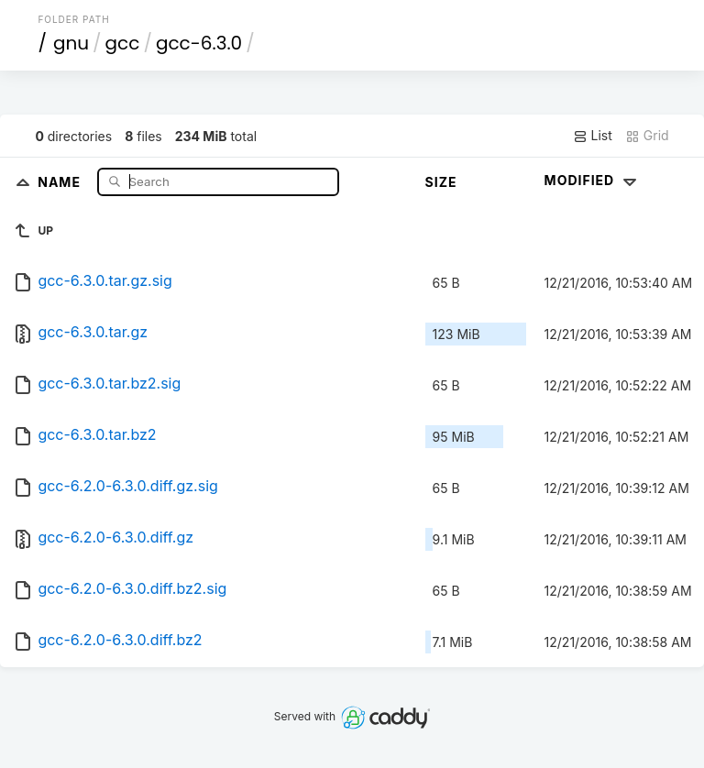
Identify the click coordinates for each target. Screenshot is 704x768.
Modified (592, 180)
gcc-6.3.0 (199, 43)
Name (61, 181)
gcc (122, 43)
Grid (647, 135)
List (592, 135)
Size (441, 182)
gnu (71, 43)
